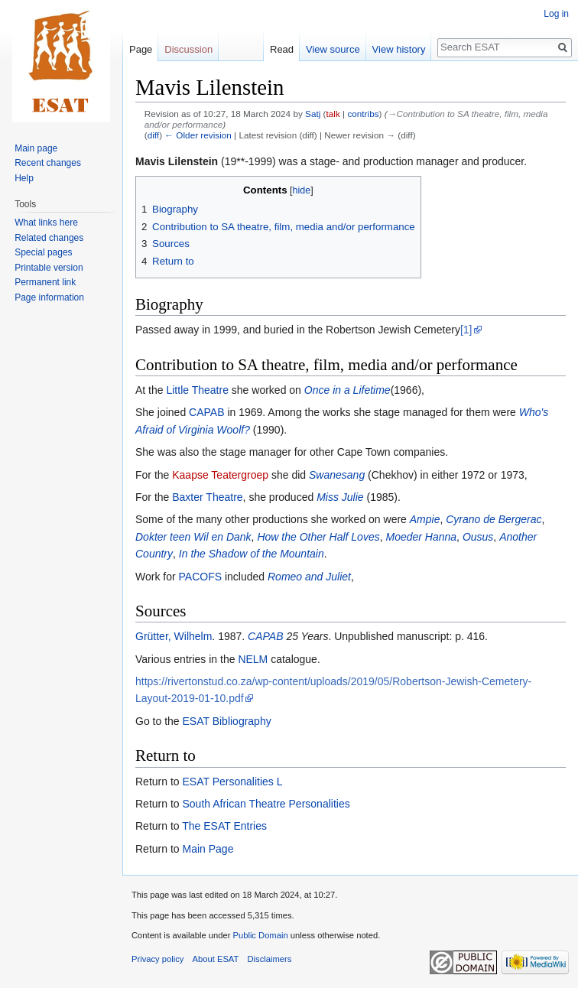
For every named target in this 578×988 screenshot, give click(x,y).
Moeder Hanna (420, 537)
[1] (466, 329)
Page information (49, 297)
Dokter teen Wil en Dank (193, 537)
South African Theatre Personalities (265, 804)
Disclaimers (270, 959)
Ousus (478, 537)
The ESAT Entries (224, 826)
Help (24, 178)
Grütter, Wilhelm (173, 636)
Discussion (188, 49)
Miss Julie (340, 497)
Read (282, 49)
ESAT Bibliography (226, 721)
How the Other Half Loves (318, 537)
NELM (253, 659)
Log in (556, 13)
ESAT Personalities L (232, 781)
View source (333, 49)
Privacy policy (157, 959)
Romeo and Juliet (309, 576)
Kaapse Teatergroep (220, 475)
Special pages (43, 252)
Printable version (49, 267)
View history (399, 49)
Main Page (207, 849)
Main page (36, 148)
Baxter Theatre (207, 497)
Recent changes (48, 163)
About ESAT (216, 959)
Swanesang (337, 475)
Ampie (425, 519)
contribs (362, 114)
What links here (46, 222)
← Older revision (198, 135)
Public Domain (259, 935)
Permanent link (45, 282)
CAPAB (206, 412)
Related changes (49, 237)
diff (153, 135)
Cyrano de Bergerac (493, 519)
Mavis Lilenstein (176, 161)
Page (140, 49)
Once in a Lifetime (347, 390)
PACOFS (200, 576)
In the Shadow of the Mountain (251, 554)
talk (333, 114)
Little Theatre (197, 390)
